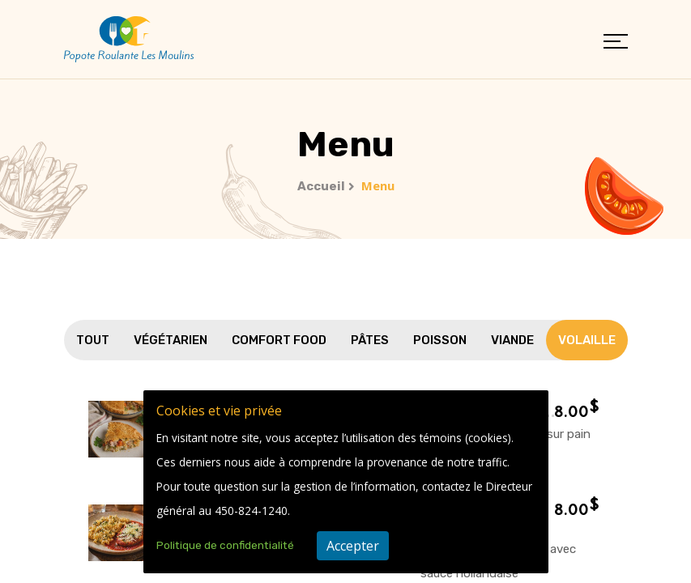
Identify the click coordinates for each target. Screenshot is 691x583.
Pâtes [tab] (370, 340)
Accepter (352, 546)
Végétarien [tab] (170, 340)
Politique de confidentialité (225, 544)
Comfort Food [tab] (279, 340)
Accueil (321, 186)
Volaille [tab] (587, 340)
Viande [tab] (512, 340)
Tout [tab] (92, 340)
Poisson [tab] (440, 340)
